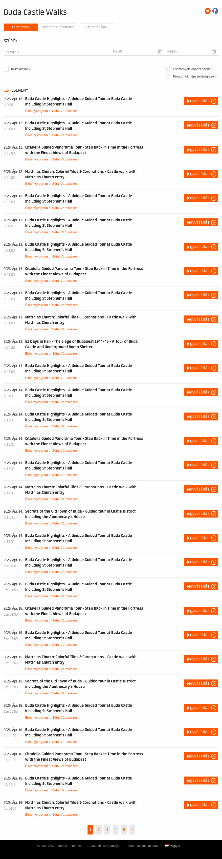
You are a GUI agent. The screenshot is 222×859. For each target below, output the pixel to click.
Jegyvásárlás (198, 101)
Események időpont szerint (192, 69)
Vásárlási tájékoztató (143, 846)
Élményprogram (36, 111)
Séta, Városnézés (65, 111)
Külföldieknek (20, 69)
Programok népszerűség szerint (195, 76)
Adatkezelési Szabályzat (105, 846)
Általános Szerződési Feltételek (59, 846)
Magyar (172, 846)
